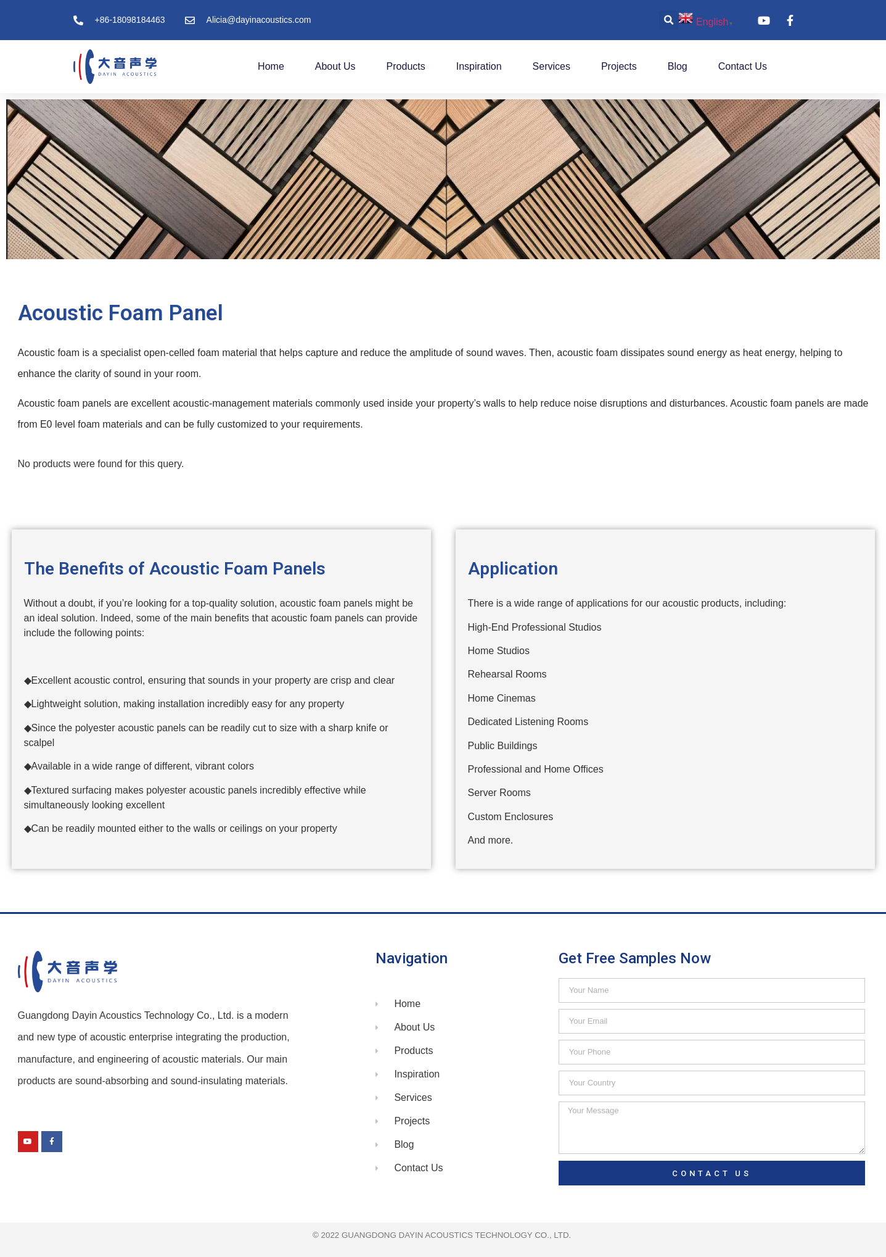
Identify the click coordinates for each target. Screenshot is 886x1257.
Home (271, 66)
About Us (335, 66)
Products (406, 66)
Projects (619, 66)
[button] (668, 20)
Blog (677, 66)
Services (551, 66)
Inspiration (479, 66)
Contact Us (742, 66)
